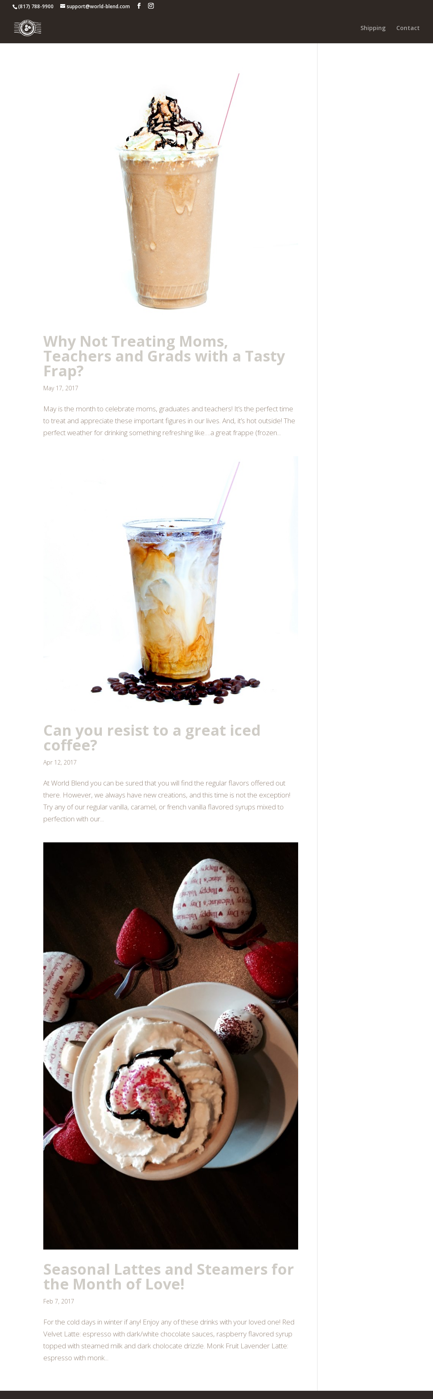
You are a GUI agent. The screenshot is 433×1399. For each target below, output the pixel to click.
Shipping (373, 28)
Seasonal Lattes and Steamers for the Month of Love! (168, 1276)
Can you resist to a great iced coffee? (152, 737)
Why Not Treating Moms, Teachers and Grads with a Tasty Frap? (164, 356)
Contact (408, 28)
